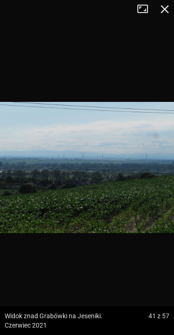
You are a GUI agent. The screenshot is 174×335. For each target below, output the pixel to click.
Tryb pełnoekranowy (146, 9)
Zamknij (164, 9)
